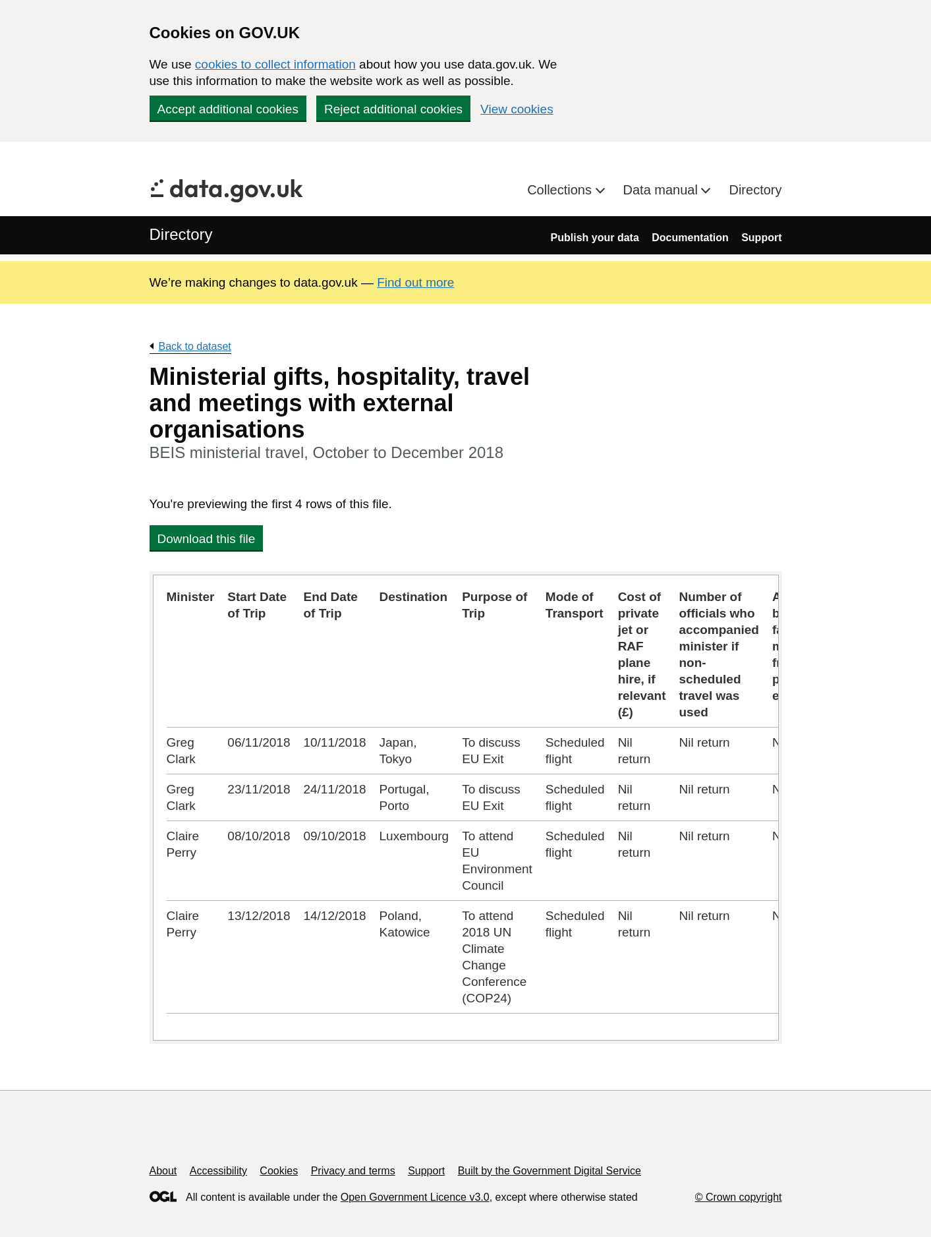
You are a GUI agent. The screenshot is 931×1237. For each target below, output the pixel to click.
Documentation (690, 237)
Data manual (662, 190)
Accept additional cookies (227, 109)
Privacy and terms (353, 1170)
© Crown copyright (738, 1197)
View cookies (516, 109)
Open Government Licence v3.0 (415, 1197)
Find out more (415, 282)
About (163, 1170)
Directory (755, 190)
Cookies (279, 1170)
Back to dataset (195, 346)
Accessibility (218, 1170)
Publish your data (595, 237)
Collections (561, 190)
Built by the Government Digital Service (549, 1170)
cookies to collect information (275, 64)
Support (761, 237)
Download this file (206, 539)
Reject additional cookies (393, 109)
